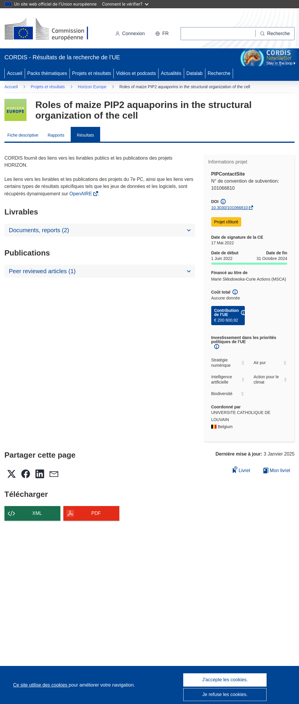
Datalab (194, 73)
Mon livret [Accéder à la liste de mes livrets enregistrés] (276, 470)
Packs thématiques (47, 73)
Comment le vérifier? (125, 3)
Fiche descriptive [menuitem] (22, 135)
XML (37, 513)
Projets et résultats (91, 73)
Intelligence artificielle (228, 379)
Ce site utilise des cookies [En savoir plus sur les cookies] (41, 684)
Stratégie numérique (228, 363)
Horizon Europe (92, 86)
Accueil (14, 73)
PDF (96, 513)
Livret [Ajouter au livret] (241, 469)
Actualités (171, 73)
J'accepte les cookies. (225, 679)
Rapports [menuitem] (56, 135)
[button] (162, 33)
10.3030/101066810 (229, 207)
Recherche (219, 73)
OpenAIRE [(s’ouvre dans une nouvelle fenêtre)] (81, 193)
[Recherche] (275, 33)
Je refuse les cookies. (225, 694)
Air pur (270, 362)
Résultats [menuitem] (85, 135)
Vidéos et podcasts (136, 73)
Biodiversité (228, 393)
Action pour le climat (270, 379)
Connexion (130, 33)
